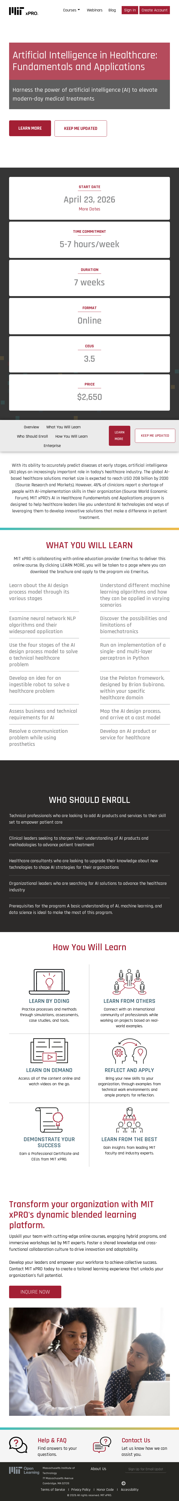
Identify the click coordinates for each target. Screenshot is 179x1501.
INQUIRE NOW (35, 1291)
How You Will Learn (71, 436)
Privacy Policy (80, 1489)
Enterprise (52, 445)
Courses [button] (69, 10)
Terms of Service (53, 1489)
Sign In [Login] (130, 10)
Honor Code (105, 1489)
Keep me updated (80, 128)
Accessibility (129, 1489)
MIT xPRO (105, 1495)
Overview (31, 427)
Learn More (30, 128)
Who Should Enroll (32, 436)
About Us (98, 1468)
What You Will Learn (63, 427)
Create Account (155, 10)
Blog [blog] (112, 10)
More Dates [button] (89, 209)
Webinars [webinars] (95, 10)
